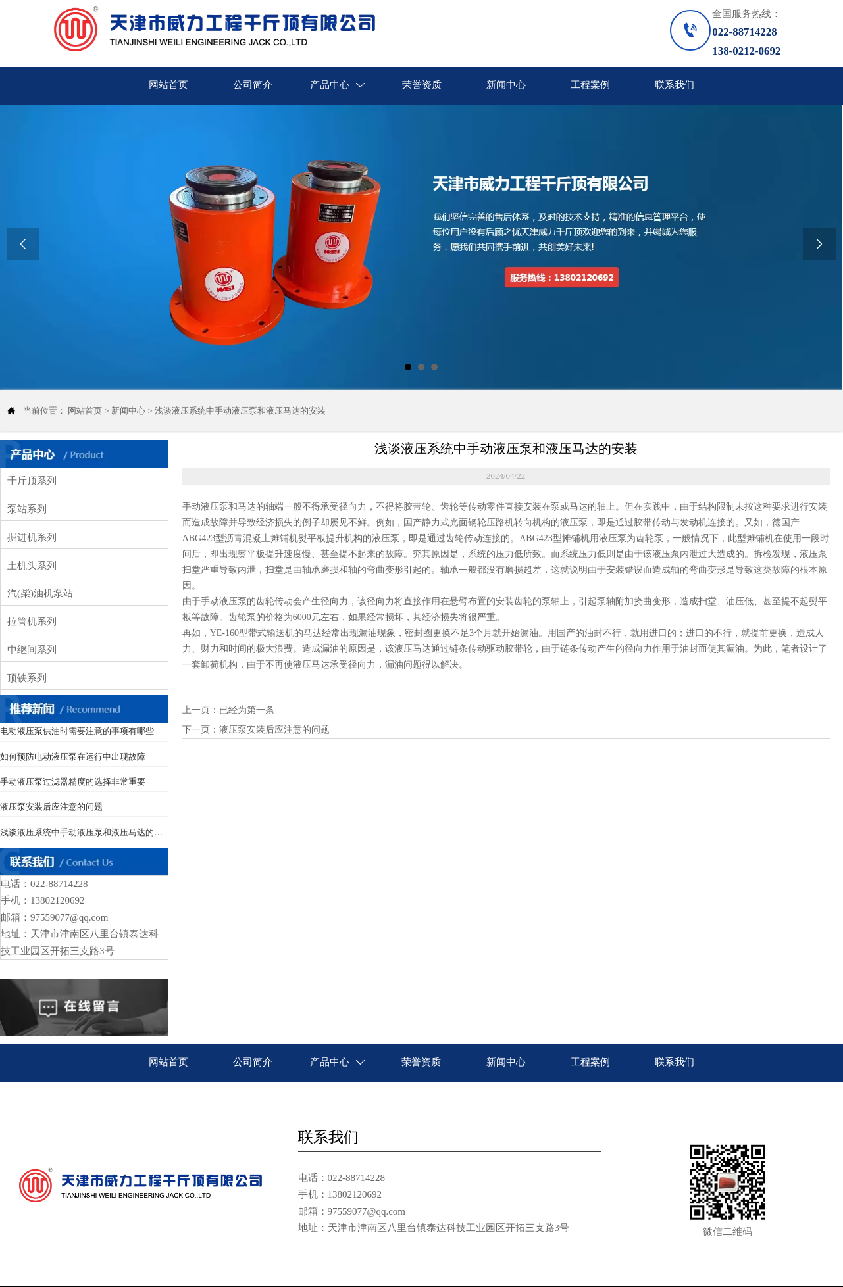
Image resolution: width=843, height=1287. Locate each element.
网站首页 (85, 411)
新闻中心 (128, 411)
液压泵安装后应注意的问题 (274, 730)
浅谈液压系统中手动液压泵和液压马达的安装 (240, 411)
